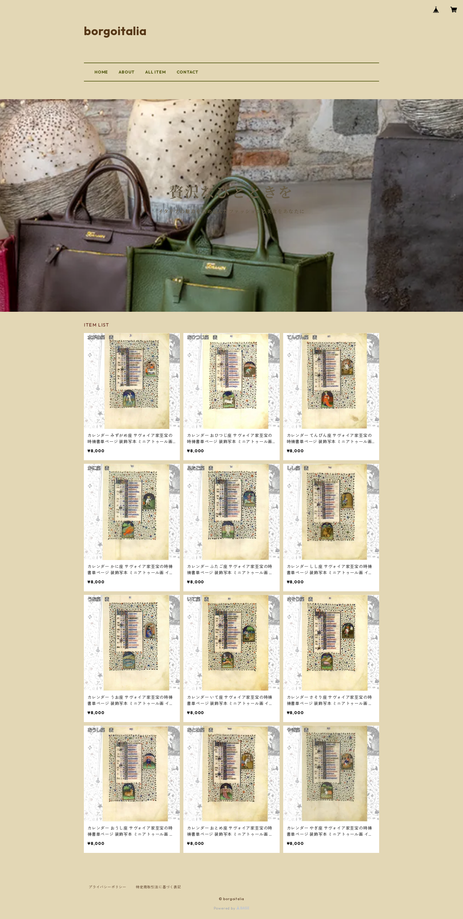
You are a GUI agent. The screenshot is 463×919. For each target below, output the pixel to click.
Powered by (232, 908)
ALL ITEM (155, 72)
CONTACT (188, 72)
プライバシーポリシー (107, 887)
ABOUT (127, 72)
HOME (101, 72)
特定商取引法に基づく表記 (158, 887)
